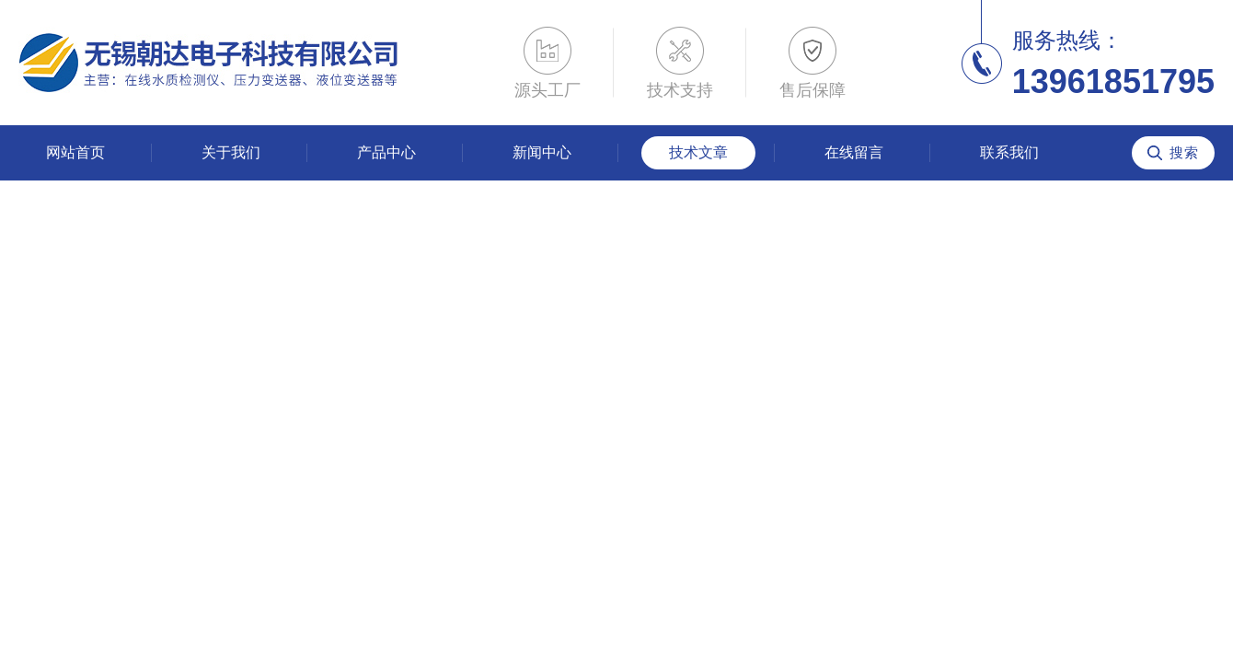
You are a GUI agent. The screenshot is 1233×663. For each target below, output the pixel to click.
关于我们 (231, 152)
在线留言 (853, 152)
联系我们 (1009, 152)
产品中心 (386, 152)
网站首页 (75, 152)
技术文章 (698, 152)
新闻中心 (542, 152)
